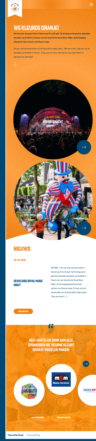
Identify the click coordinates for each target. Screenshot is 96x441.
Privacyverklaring (33, 437)
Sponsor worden (63, 419)
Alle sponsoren (38, 419)
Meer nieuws (23, 313)
